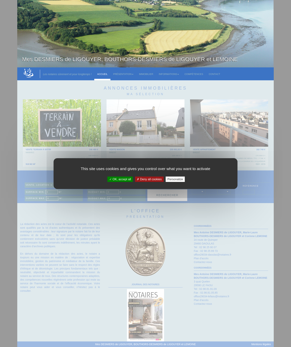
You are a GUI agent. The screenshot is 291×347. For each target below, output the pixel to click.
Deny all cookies (149, 179)
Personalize (175, 179)
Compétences (193, 74)
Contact (214, 74)
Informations (169, 74)
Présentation (123, 74)
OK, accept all (120, 179)
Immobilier (146, 74)
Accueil (102, 74)
